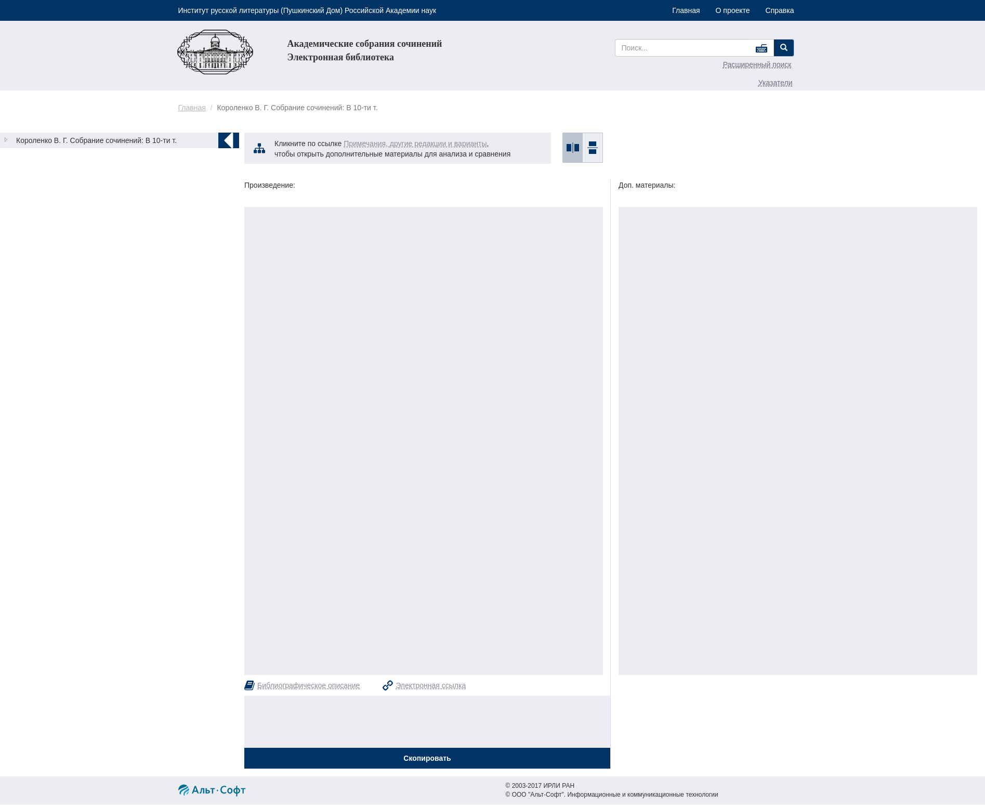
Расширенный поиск (757, 64)
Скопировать (427, 758)
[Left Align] (783, 48)
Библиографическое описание (308, 685)
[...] (683, 48)
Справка (780, 10)
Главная (686, 10)
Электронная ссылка (431, 685)
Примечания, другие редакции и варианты (415, 143)
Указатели (775, 83)
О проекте (733, 10)
